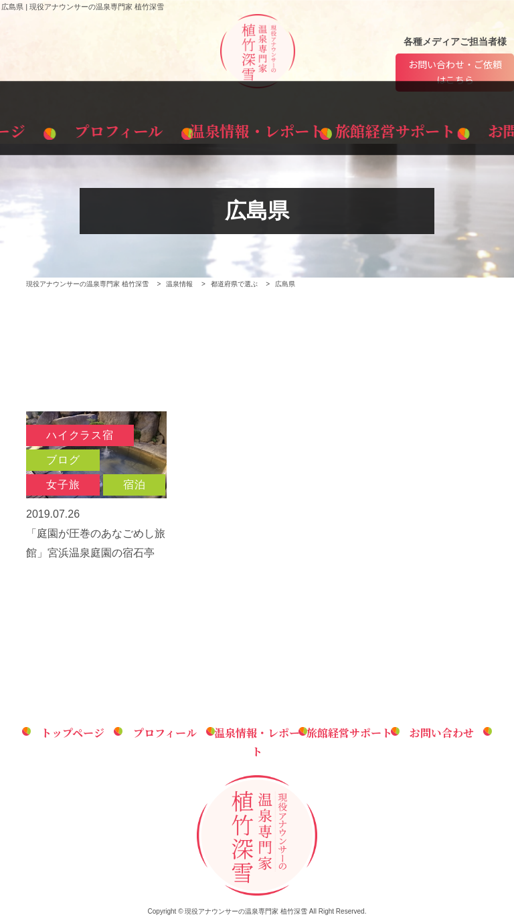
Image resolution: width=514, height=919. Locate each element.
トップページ (59, 128)
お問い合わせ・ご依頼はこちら (455, 73)
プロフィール (158, 128)
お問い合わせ (454, 128)
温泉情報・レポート (257, 128)
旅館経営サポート (356, 128)
